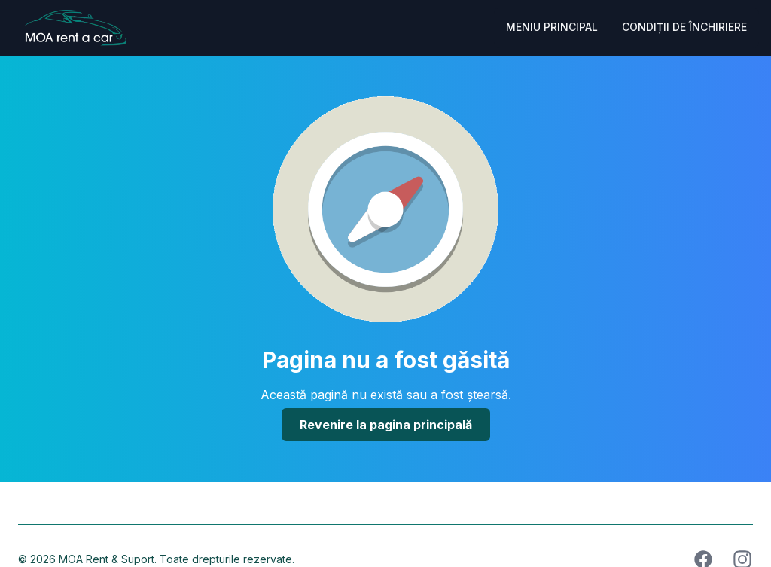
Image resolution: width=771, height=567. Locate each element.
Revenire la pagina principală (386, 424)
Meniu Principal (552, 26)
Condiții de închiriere (684, 26)
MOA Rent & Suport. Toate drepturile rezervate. (176, 559)
